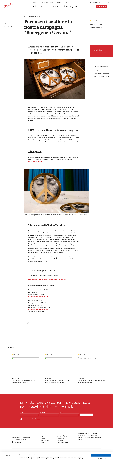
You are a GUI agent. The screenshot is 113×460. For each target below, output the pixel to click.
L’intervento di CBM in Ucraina (101, 73)
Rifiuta (8, 448)
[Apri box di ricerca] (36, 2)
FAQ (42, 436)
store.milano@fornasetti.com (38, 296)
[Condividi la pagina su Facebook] (6, 27)
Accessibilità (44, 435)
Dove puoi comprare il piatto (101, 76)
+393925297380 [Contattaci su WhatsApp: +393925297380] (17, 442)
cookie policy (70, 453)
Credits (42, 442)
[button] (86, 437)
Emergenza (23, 323)
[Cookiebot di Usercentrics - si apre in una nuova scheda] (9, 457)
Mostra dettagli (22, 457)
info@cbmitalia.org (17, 437)
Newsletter (43, 433)
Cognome (43, 412)
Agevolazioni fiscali (62, 436)
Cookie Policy (60, 440)
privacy (39, 419)
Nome (22, 412)
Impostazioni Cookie (51, 453)
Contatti (43, 438)
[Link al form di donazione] (102, 6)
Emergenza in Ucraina (35, 323)
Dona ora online (61, 433)
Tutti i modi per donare (63, 435)
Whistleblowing (45, 440)
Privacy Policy (60, 438)
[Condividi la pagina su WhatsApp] (11, 27)
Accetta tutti (101, 447)
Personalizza (101, 451)
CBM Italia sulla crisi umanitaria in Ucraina (52, 39)
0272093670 (27, 437)
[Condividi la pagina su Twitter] (9, 27)
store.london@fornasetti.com (38, 309)
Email (62, 412)
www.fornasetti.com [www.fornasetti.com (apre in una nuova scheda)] (35, 161)
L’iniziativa (96, 70)
